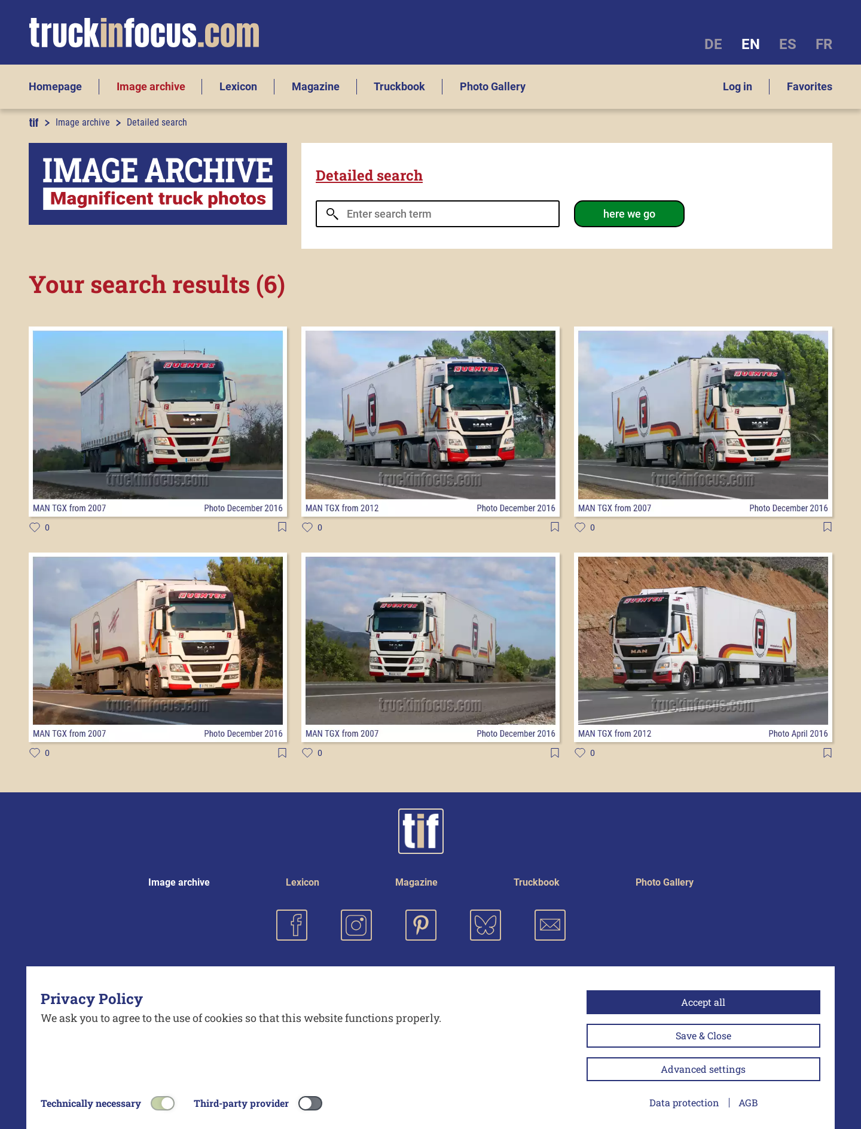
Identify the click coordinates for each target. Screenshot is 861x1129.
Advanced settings (703, 1069)
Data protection (684, 1102)
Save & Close (703, 1035)
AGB (748, 1102)
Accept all (703, 1002)
